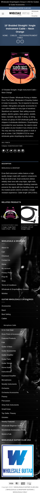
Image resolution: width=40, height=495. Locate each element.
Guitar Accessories (9, 351)
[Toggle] (37, 306)
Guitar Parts (6, 359)
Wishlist (4, 293)
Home (5, 35)
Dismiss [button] (28, 5)
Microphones (6, 380)
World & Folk (6, 434)
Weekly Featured (8, 422)
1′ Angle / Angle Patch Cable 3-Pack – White (9, 228)
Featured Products (9, 338)
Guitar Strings (7, 363)
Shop (4, 281)
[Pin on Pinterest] (19, 151)
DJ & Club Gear (8, 330)
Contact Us (6, 260)
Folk (3, 342)
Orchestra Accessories (10, 392)
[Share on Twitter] (11, 151)
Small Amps (6, 409)
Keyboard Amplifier (9, 376)
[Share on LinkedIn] (23, 151)
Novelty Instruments (9, 384)
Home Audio (6, 367)
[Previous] (1, 221)
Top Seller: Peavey (9, 413)
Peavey (4, 397)
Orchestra (5, 388)
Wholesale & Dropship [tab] (11, 168)
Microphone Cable (10, 325)
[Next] (38, 221)
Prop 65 (5, 277)
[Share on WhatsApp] (3, 151)
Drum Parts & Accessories (11, 334)
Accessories (6, 306)
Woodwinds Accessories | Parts (13, 430)
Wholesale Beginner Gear (11, 426)
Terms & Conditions (9, 285)
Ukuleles (5, 417)
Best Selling (6, 314)
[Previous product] (22, 41)
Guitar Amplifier (7, 355)
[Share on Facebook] (7, 151)
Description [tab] (6, 163)
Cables (13, 35)
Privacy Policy (7, 273)
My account (6, 268)
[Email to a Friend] (15, 151)
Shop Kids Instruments (10, 405)
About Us (5, 248)
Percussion (6, 401)
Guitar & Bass (7, 347)
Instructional (6, 372)
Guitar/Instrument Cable (15, 146)
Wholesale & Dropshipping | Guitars (15, 289)
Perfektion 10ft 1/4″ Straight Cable (27, 228)
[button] (3, 13)
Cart (3, 252)
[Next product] (18, 41)
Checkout (5, 256)
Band (4, 310)
